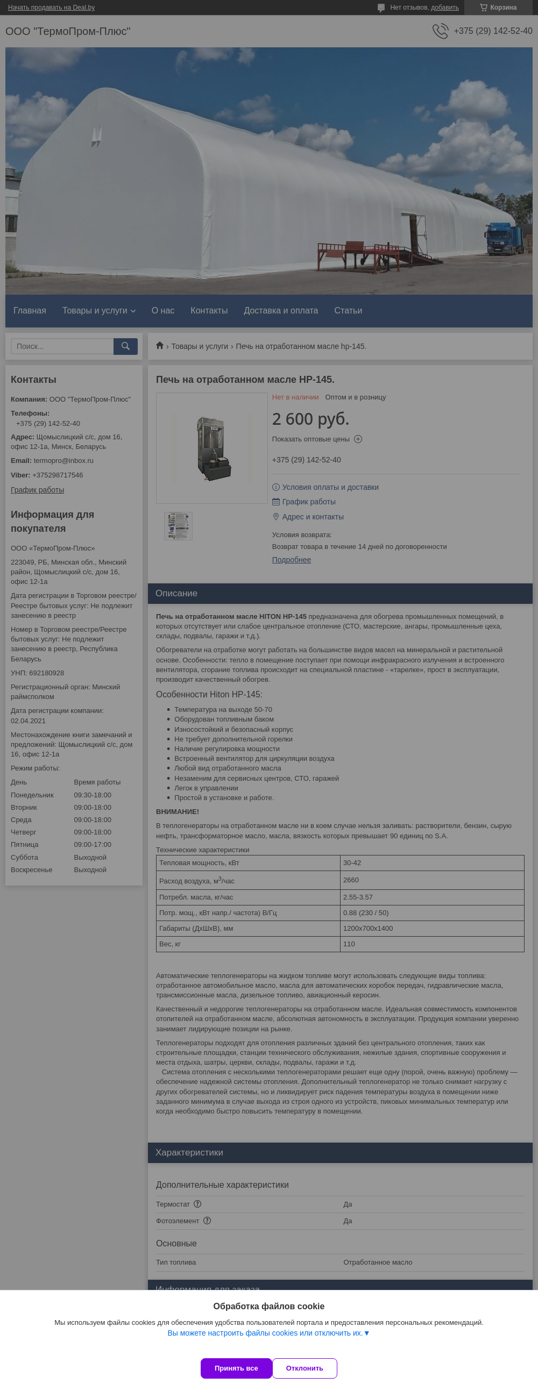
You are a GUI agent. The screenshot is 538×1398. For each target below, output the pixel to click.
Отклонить (315, 1368)
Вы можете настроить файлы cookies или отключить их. (265, 1343)
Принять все (236, 1368)
